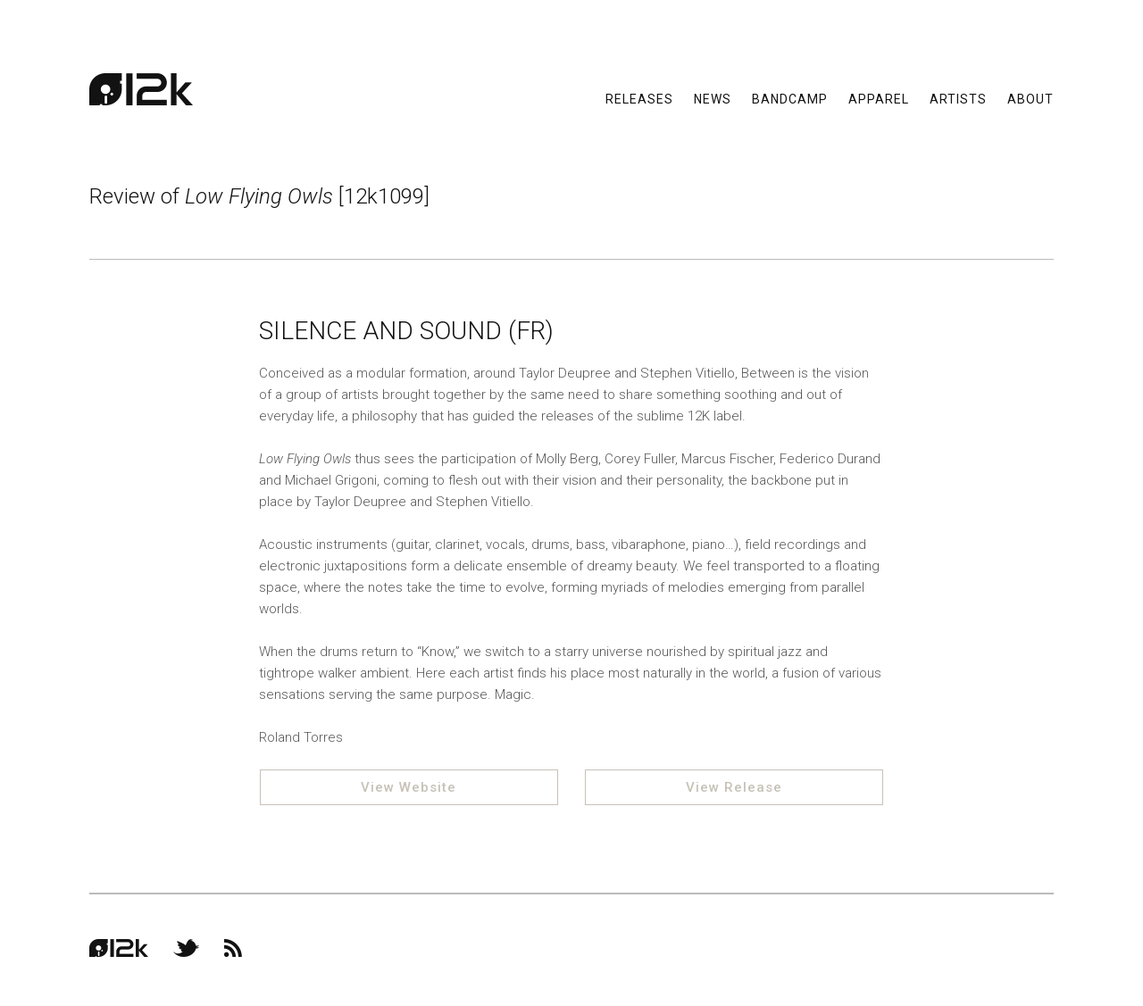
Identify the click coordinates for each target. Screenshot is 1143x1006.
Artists (958, 98)
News (712, 98)
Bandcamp (790, 98)
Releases (639, 98)
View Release (734, 787)
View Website (408, 787)
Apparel (878, 98)
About (1030, 98)
